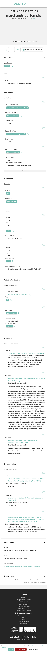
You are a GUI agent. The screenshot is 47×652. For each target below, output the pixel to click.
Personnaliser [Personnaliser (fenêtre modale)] (33, 649)
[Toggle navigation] (45, 3)
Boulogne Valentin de (22, 18)
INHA (23, 617)
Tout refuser (21, 649)
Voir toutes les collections (12, 580)
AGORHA (20, 3)
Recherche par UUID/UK (23, 610)
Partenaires (23, 623)
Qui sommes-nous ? (23, 615)
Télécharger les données (32, 49)
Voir (24, 171)
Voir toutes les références (38, 582)
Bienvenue (23, 597)
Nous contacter (23, 604)
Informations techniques (24, 599)
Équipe (23, 619)
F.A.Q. (23, 602)
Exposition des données (23, 606)
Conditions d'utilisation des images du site (23, 41)
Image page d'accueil (23, 608)
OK (11, 649)
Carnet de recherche (23, 621)
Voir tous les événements (28, 580)
